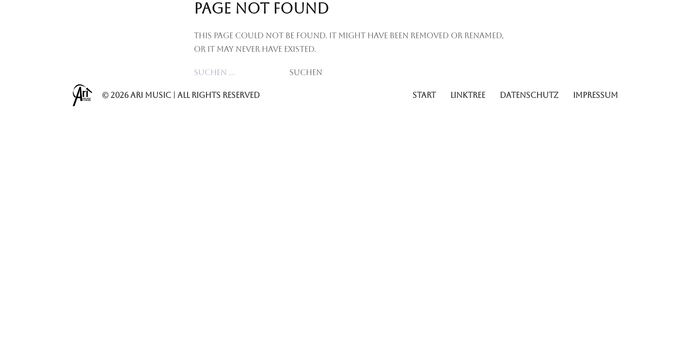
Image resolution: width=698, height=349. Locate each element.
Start (424, 95)
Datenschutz (529, 95)
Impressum (595, 95)
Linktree (467, 95)
